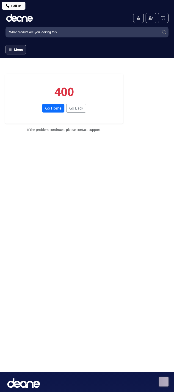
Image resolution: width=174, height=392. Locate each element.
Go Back (76, 108)
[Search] (164, 32)
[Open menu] (16, 49)
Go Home (53, 108)
